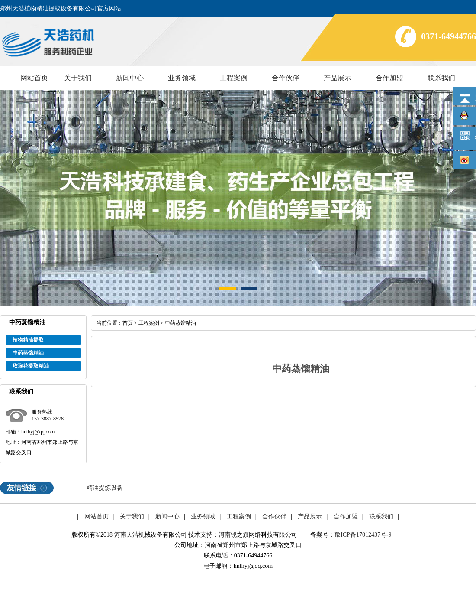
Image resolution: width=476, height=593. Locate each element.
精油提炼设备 (105, 488)
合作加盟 (389, 77)
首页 (127, 323)
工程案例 (234, 77)
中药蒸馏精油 (28, 353)
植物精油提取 (28, 340)
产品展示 (337, 77)
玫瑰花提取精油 (31, 366)
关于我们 (78, 77)
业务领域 (182, 77)
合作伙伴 (285, 77)
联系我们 (441, 77)
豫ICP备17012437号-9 (362, 534)
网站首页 (34, 77)
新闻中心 (130, 77)
